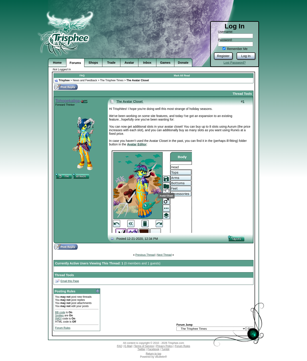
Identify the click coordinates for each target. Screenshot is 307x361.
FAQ (82, 75)
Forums (75, 63)
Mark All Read (182, 75)
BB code (60, 312)
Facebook (153, 349)
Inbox (147, 62)
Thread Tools (242, 93)
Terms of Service (144, 346)
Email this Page (69, 281)
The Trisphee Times (111, 80)
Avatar (129, 62)
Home (57, 62)
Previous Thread (145, 254)
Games (165, 62)
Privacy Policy (164, 346)
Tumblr (165, 349)
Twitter (141, 349)
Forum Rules (62, 327)
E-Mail (128, 346)
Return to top (153, 353)
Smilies (59, 315)
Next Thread (164, 254)
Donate (183, 62)
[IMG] (58, 318)
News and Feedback (85, 80)
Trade (111, 62)
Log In (246, 56)
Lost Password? (234, 62)
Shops (93, 62)
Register (223, 56)
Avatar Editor (136, 144)
